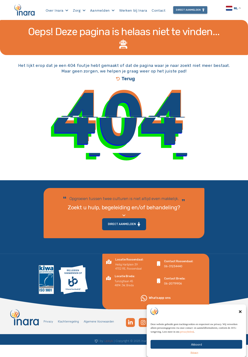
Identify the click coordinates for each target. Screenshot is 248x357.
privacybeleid (187, 331)
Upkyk (108, 341)
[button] (240, 312)
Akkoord (196, 344)
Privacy (194, 352)
